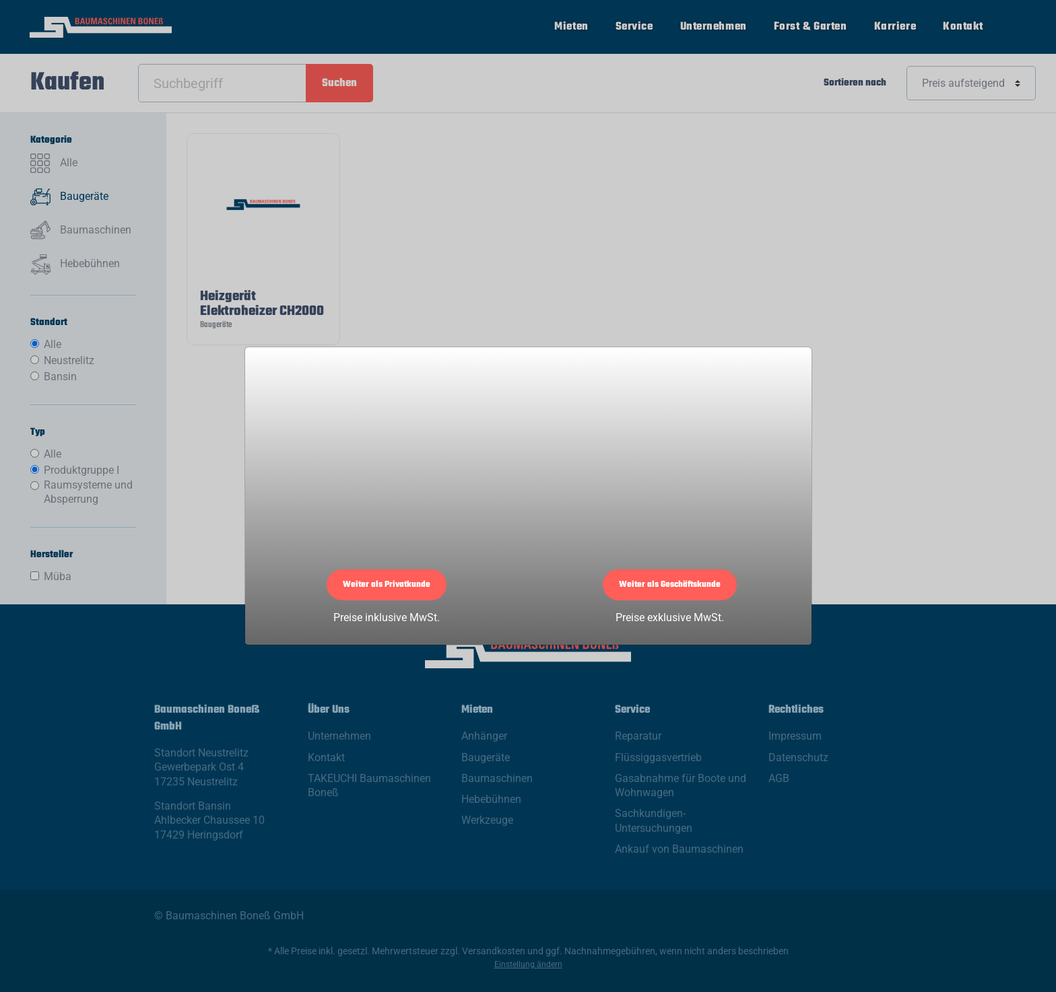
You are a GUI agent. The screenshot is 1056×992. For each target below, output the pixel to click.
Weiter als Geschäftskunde (670, 585)
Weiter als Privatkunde (386, 585)
